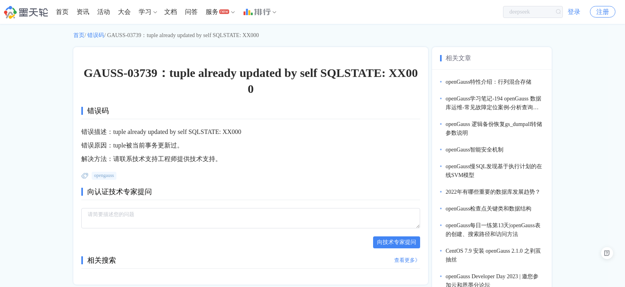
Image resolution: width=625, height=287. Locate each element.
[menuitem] (62, 12)
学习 (145, 11)
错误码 (95, 35)
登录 (574, 11)
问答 (191, 11)
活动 (103, 11)
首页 (62, 11)
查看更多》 (407, 260)
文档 (170, 11)
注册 (602, 11)
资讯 (83, 11)
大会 (124, 11)
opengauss (104, 175)
